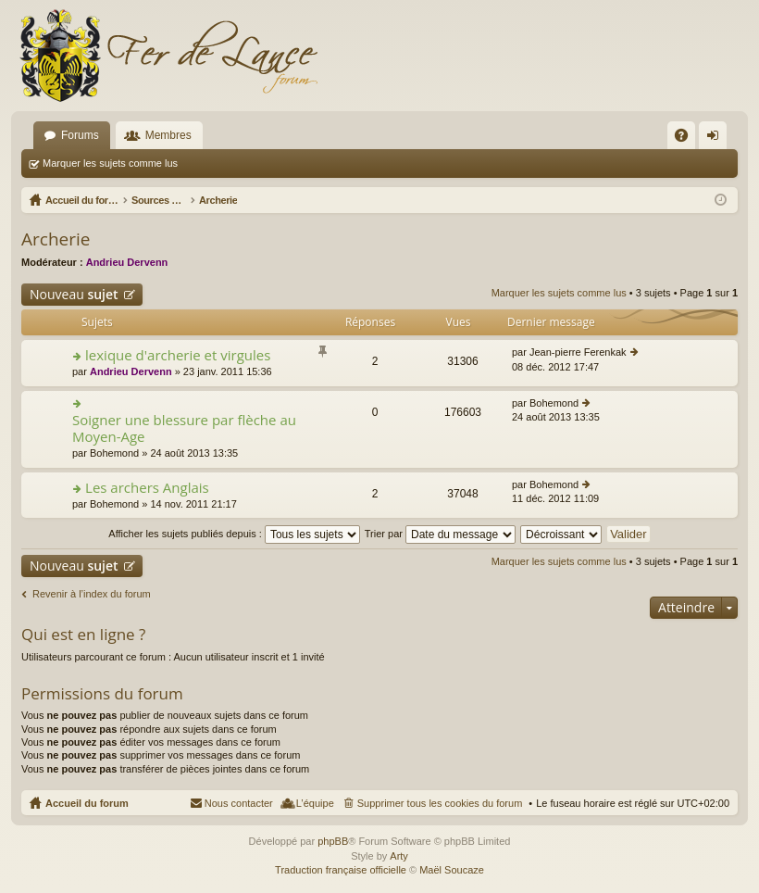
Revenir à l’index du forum (91, 593)
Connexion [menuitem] (717, 139)
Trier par (440, 533)
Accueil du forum (87, 803)
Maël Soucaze (451, 869)
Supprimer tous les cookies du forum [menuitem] (440, 803)
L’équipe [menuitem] (315, 803)
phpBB (332, 841)
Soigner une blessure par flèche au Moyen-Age (184, 428)
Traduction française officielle (340, 869)
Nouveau (74, 294)
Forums (80, 135)
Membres (168, 135)
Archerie (55, 239)
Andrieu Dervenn (127, 262)
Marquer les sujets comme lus (110, 163)
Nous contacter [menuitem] (239, 803)
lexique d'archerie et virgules (177, 355)
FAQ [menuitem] (687, 139)
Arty (399, 856)
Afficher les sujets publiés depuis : (234, 533)
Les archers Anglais (147, 488)
